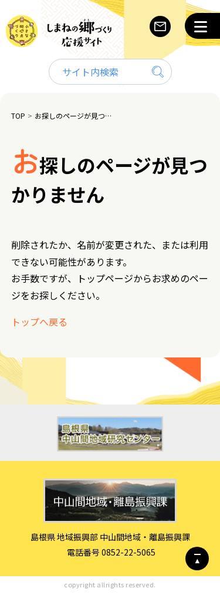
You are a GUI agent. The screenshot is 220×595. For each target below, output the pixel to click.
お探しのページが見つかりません (75, 116)
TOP (18, 116)
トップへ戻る (39, 322)
